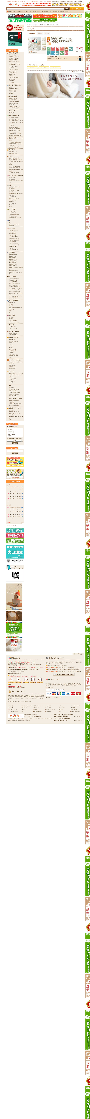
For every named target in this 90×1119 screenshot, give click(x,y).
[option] (55, 85)
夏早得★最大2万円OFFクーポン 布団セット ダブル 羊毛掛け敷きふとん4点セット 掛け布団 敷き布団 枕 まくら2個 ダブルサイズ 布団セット (62, 40)
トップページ (30, 24)
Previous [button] (28, 95)
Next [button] (82, 95)
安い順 (40, 33)
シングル (32, 67)
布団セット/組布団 (39, 24)
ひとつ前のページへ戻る (78, 71)
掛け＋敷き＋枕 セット (49, 24)
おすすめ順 (31, 33)
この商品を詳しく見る (79, 51)
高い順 (47, 33)
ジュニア (55, 67)
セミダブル (43, 67)
